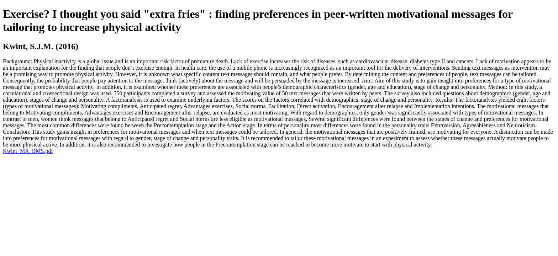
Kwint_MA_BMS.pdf (28, 151)
